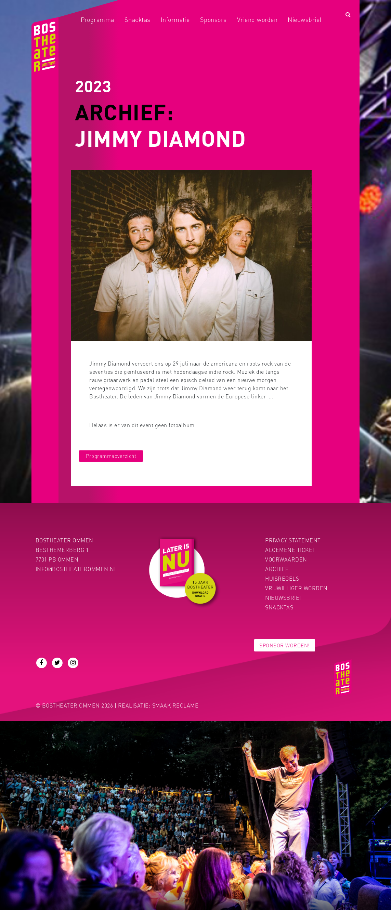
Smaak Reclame (175, 705)
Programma (97, 19)
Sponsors (213, 19)
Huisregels (282, 578)
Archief (277, 568)
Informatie (175, 19)
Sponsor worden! (284, 645)
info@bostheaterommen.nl (77, 568)
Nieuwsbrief (305, 19)
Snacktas (138, 19)
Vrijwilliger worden (296, 588)
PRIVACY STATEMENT (293, 540)
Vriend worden (257, 19)
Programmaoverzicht (111, 455)
